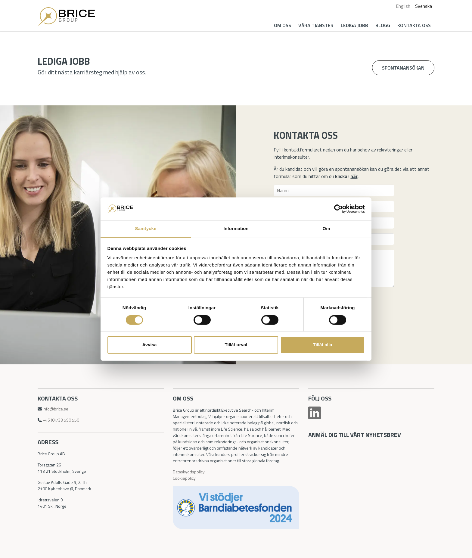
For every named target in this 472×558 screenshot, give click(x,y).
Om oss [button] (282, 25)
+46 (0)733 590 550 (61, 420)
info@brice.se (55, 409)
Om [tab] (326, 228)
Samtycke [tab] (146, 228)
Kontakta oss (414, 25)
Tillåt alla (322, 345)
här (353, 176)
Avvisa (149, 345)
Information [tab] (236, 228)
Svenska (423, 6)
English (403, 6)
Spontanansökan (403, 67)
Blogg (382, 25)
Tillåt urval (236, 345)
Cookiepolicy (184, 478)
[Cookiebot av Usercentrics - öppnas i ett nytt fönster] (338, 208)
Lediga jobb (354, 25)
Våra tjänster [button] (316, 25)
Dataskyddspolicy (189, 472)
